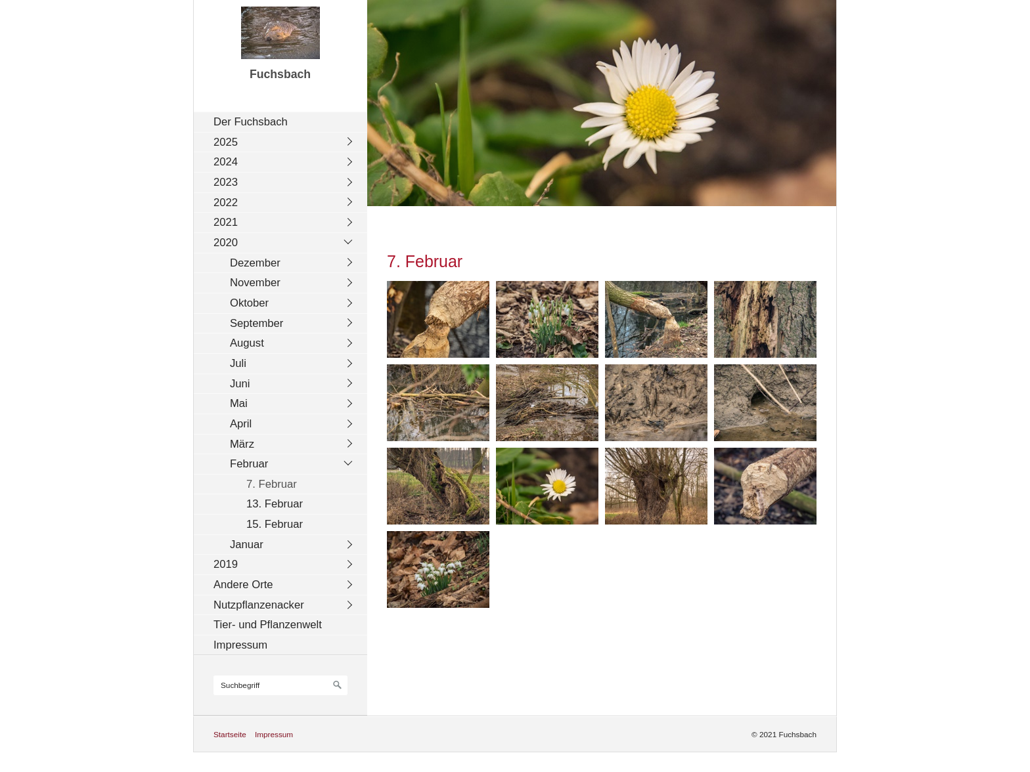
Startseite (229, 734)
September (256, 323)
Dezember (255, 263)
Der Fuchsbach (250, 122)
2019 (225, 564)
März (242, 444)
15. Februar (274, 524)
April (241, 424)
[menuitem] (283, 122)
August (247, 343)
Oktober (249, 303)
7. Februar (271, 484)
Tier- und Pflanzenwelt (267, 624)
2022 (225, 202)
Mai (239, 403)
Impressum (240, 645)
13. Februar (274, 504)
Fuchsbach (280, 74)
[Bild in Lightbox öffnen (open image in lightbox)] (438, 319)
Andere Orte (243, 584)
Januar (246, 544)
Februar (249, 464)
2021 (225, 222)
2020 (225, 242)
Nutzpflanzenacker (258, 605)
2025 (225, 142)
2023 (225, 182)
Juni (240, 383)
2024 (225, 162)
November (255, 282)
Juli (238, 363)
